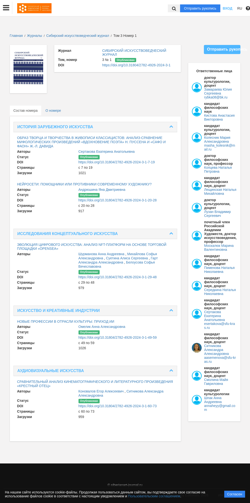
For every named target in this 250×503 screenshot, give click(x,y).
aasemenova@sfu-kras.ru (220, 359)
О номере (53, 110)
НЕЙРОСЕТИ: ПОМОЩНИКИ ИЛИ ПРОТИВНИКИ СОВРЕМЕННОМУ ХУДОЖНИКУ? (84, 184)
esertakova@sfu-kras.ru (219, 326)
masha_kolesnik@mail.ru (219, 147)
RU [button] (239, 8)
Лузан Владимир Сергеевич (217, 214)
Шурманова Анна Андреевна (102, 254)
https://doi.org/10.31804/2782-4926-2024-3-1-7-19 (117, 162)
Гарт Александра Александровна (118, 260)
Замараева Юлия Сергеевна (218, 91)
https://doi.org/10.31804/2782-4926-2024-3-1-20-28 (118, 200)
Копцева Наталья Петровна (218, 169)
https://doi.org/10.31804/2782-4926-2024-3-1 (136, 65)
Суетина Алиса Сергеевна (127, 258)
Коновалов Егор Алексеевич (102, 391)
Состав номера (25, 110)
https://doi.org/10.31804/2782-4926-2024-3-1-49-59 (118, 337)
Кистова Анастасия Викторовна (219, 117)
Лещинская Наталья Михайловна (220, 192)
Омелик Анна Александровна (102, 327)
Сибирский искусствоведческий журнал (78, 36)
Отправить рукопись (200, 8)
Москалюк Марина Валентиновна (219, 248)
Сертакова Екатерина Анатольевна (107, 152)
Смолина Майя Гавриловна (216, 382)
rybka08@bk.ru (215, 97)
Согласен (234, 494)
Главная (16, 36)
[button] (6, 8)
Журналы (34, 36)
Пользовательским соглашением (154, 496)
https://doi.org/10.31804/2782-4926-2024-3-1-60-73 (118, 406)
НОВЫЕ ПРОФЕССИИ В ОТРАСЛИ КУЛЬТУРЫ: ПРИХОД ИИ (65, 321)
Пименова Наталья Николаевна (219, 270)
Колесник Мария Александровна (217, 139)
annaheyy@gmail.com (219, 408)
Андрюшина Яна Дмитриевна (102, 190)
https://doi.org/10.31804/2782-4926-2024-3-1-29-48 (118, 277)
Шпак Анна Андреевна (213, 400)
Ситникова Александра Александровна (216, 350)
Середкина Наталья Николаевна (220, 292)
